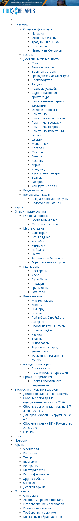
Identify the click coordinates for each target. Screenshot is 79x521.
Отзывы (29, 432)
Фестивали (31, 449)
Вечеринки (31, 466)
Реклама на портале (37, 508)
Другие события (34, 478)
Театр (27, 457)
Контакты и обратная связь (43, 517)
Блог (18, 436)
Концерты (30, 453)
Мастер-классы (34, 470)
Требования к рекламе (39, 512)
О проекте (22, 491)
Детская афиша (34, 487)
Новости (21, 440)
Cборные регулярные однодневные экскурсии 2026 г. (45, 400)
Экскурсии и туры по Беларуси (36, 389)
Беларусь (21, 25)
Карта (19, 207)
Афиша (20, 445)
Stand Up (29, 483)
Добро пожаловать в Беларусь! (46, 394)
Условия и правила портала (43, 500)
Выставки (30, 462)
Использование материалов (43, 504)
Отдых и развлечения (30, 211)
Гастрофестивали (36, 474)
